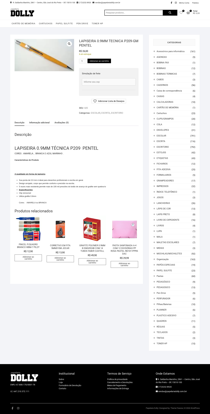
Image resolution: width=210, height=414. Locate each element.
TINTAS (160, 338)
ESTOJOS (161, 152)
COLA (159, 124)
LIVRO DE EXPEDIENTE (168, 220)
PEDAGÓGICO (163, 281)
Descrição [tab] (19, 122)
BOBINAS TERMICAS (167, 74)
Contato (62, 388)
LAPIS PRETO (163, 214)
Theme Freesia (176, 408)
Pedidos (195, 3)
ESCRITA (105, 113)
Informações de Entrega (118, 388)
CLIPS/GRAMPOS (165, 118)
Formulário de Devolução (70, 385)
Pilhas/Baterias (164, 304)
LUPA (159, 231)
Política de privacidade (117, 379)
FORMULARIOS (164, 175)
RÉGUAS (161, 326)
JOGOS (160, 197)
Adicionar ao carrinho (99, 61)
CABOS (160, 79)
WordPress (195, 408)
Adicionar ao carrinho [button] (28, 258)
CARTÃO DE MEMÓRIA (23, 23)
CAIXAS (160, 96)
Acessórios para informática (170, 51)
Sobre (61, 379)
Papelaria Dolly (152, 408)
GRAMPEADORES (165, 180)
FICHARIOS (162, 163)
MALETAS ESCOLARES (168, 242)
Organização (163, 259)
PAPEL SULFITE (64, 23)
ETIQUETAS (162, 158)
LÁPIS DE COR (164, 208)
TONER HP (97, 23)
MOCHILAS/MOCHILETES (169, 253)
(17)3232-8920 (84, 2)
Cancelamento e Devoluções (120, 382)
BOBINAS (161, 68)
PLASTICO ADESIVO (166, 315)
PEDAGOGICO (163, 287)
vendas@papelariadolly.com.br (106, 2)
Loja (61, 382)
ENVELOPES (163, 130)
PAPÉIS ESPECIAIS (166, 265)
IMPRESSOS (162, 186)
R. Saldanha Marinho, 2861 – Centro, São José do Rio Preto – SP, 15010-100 (42, 2)
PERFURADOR (163, 298)
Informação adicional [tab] (39, 122)
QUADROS (162, 321)
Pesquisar (170, 13)
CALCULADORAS (165, 102)
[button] (69, 43)
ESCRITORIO (117, 113)
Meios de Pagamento (116, 385)
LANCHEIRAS (163, 203)
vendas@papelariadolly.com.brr (171, 391)
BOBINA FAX (163, 62)
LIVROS (160, 225)
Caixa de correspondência (169, 90)
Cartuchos (45, 23)
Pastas (160, 276)
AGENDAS (162, 57)
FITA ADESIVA (163, 169)
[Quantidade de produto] (83, 61)
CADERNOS (162, 85)
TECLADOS (162, 332)
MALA (160, 237)
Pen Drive (82, 23)
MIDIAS (160, 248)
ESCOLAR (95, 113)
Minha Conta (184, 3)
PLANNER (161, 309)
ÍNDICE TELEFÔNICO (167, 192)
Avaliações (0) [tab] (62, 122)
